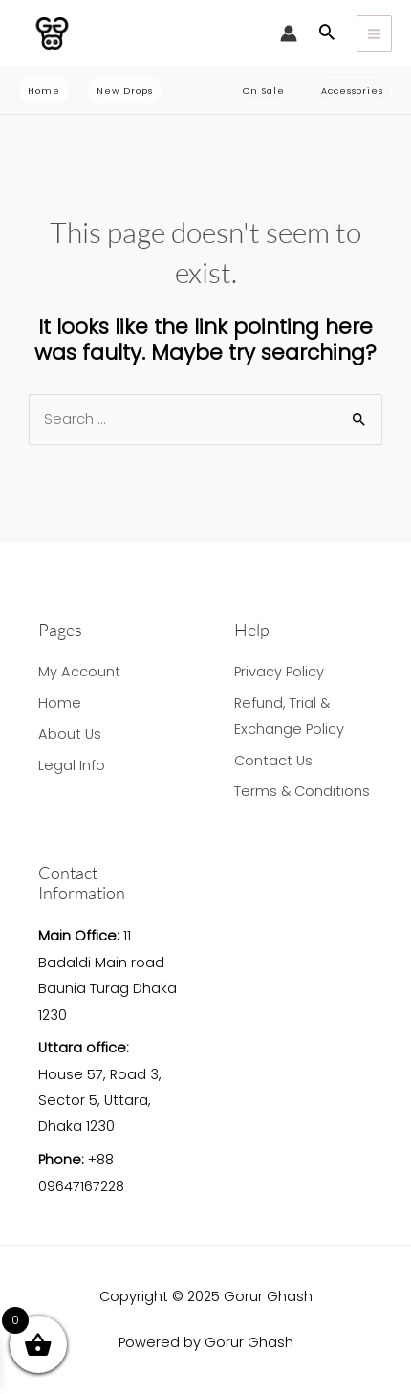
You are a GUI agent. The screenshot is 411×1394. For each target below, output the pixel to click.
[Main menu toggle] (374, 33)
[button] (326, 34)
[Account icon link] (288, 33)
